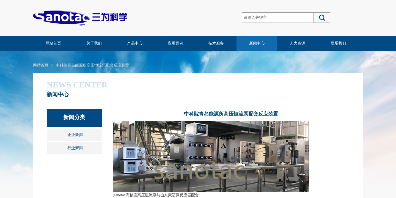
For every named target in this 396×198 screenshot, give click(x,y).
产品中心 (134, 43)
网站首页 (53, 43)
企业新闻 (75, 135)
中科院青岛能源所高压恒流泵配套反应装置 (92, 65)
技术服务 (216, 43)
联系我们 (338, 43)
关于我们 (94, 43)
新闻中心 (257, 43)
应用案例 (175, 43)
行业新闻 (75, 148)
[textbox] (278, 17)
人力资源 (297, 43)
